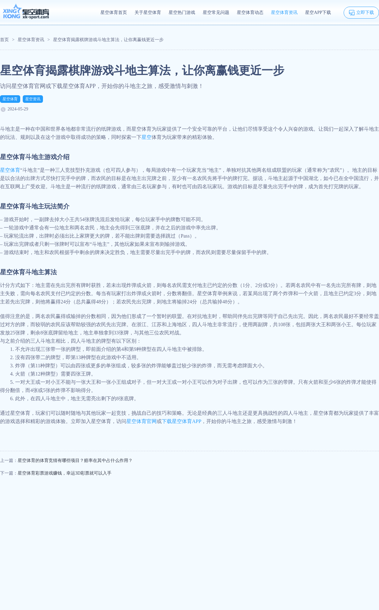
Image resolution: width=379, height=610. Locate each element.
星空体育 (10, 99)
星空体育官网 (141, 421)
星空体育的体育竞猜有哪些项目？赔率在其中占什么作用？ (75, 460)
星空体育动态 (250, 12)
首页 (4, 39)
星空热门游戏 (182, 12)
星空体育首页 (113, 12)
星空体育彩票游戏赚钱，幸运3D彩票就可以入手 (64, 473)
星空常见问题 (216, 12)
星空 (146, 137)
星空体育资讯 (284, 12)
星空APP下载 (318, 12)
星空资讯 (32, 99)
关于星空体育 (148, 12)
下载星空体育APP (181, 421)
